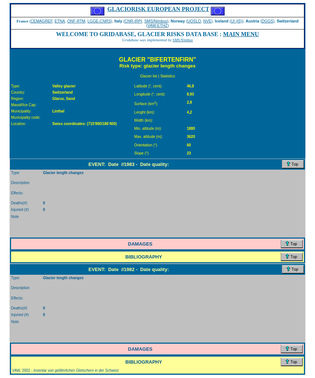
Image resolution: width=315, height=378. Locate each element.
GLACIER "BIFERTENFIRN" (157, 59)
